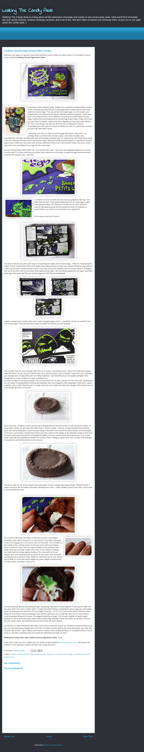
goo (74, 654)
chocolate (59, 654)
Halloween (81, 654)
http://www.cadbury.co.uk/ (67, 642)
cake (53, 654)
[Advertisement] (74, 33)
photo (87, 654)
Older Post (88, 736)
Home (49, 736)
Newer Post (9, 736)
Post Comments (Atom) (53, 745)
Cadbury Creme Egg (25, 654)
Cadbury (13, 654)
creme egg (68, 654)
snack (12, 657)
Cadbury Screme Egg (42, 654)
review (6, 657)
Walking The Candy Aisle (27, 11)
